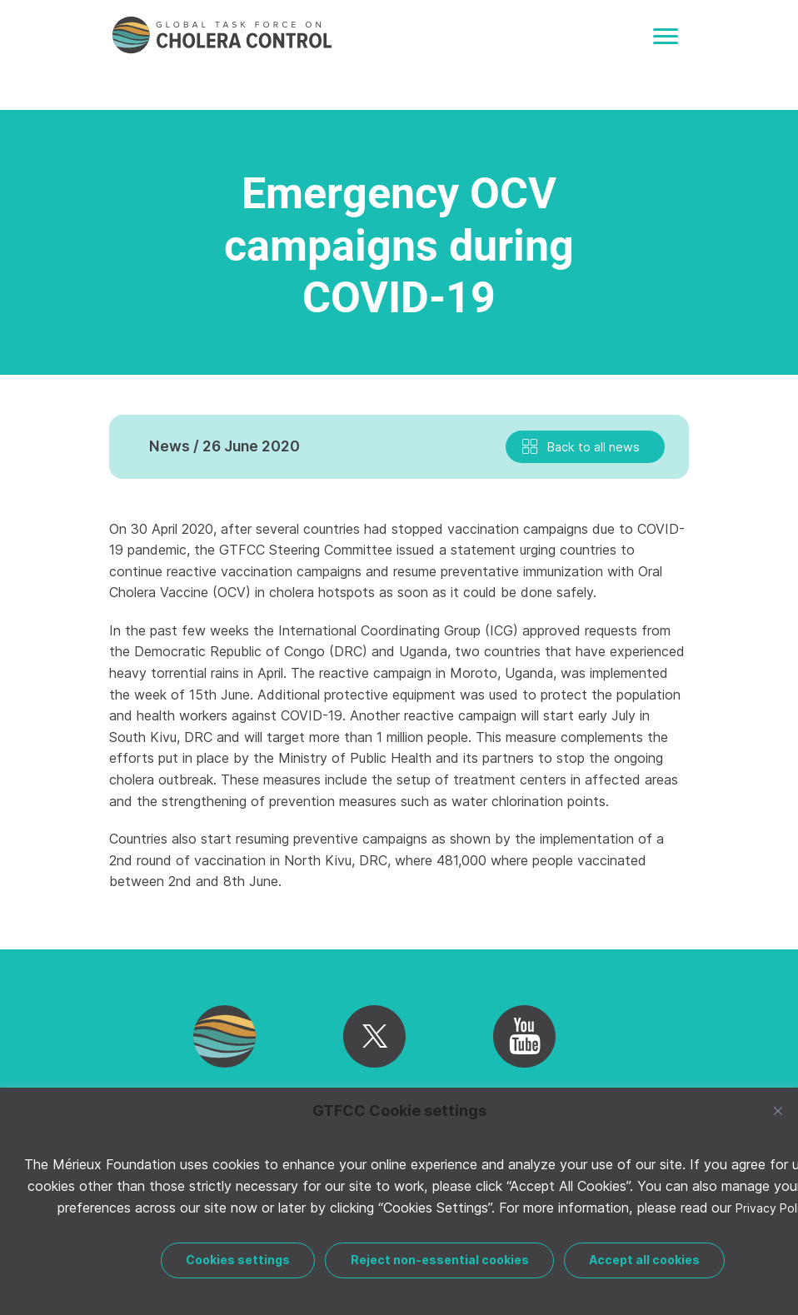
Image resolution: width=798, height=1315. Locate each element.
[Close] (778, 1111)
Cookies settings (238, 1260)
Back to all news (593, 447)
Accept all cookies (644, 1260)
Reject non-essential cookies (440, 1260)
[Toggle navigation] (665, 36)
